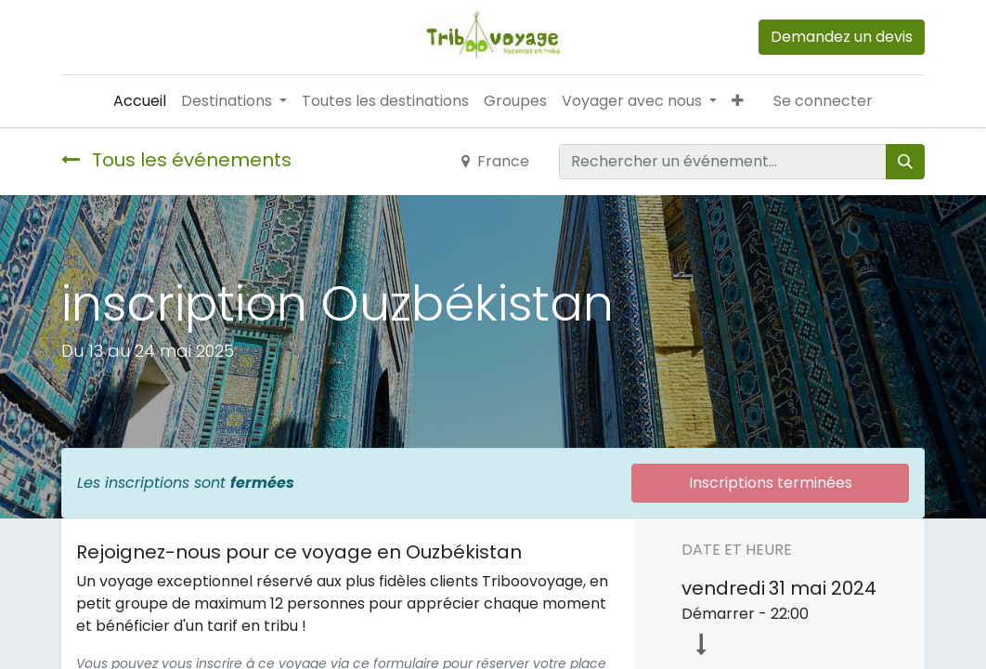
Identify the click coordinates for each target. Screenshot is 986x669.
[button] (737, 101)
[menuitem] (140, 101)
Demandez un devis (842, 36)
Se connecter (823, 101)
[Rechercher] (905, 161)
